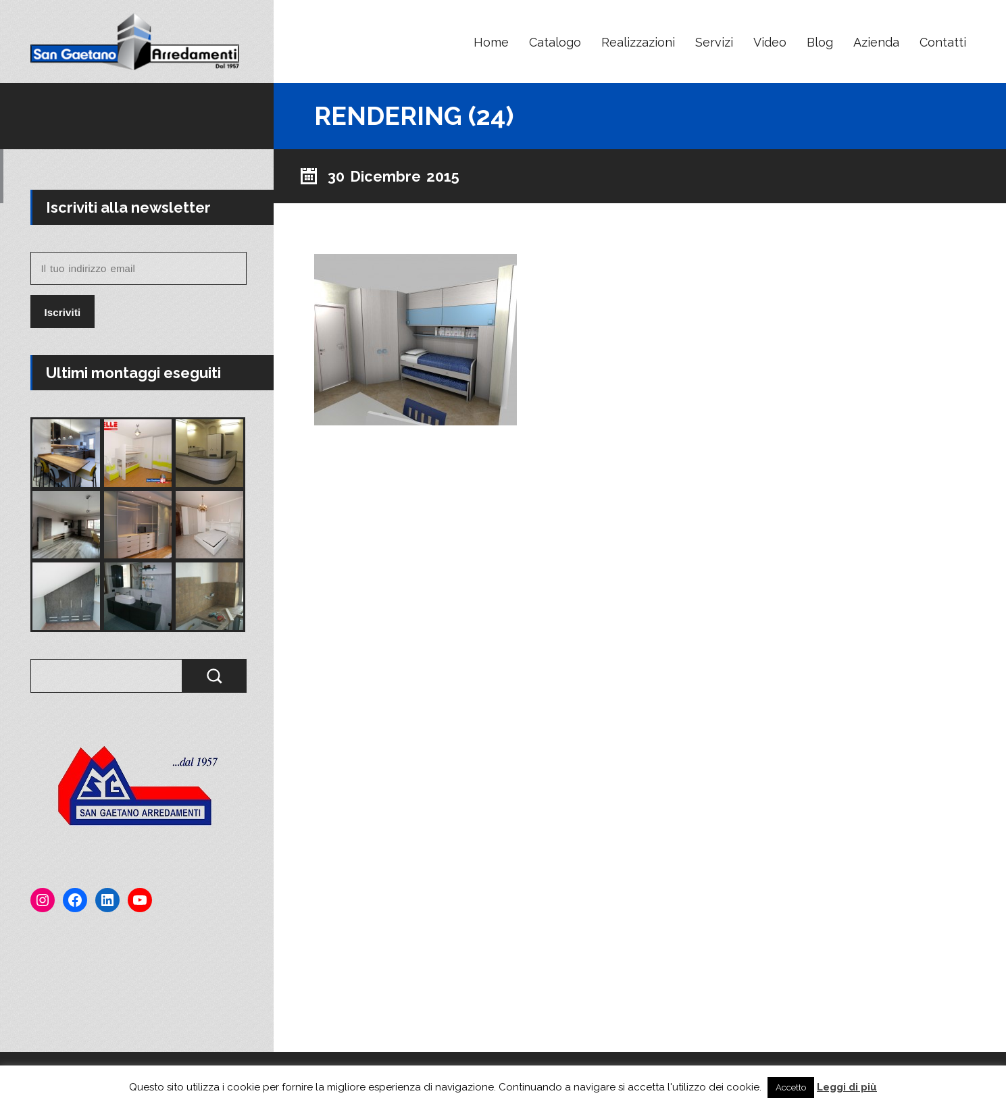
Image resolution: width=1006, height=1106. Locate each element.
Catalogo (555, 42)
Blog (820, 42)
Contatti (943, 42)
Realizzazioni (638, 42)
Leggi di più (847, 1087)
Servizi (714, 42)
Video (769, 42)
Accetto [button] (791, 1087)
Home (491, 42)
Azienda (876, 42)
